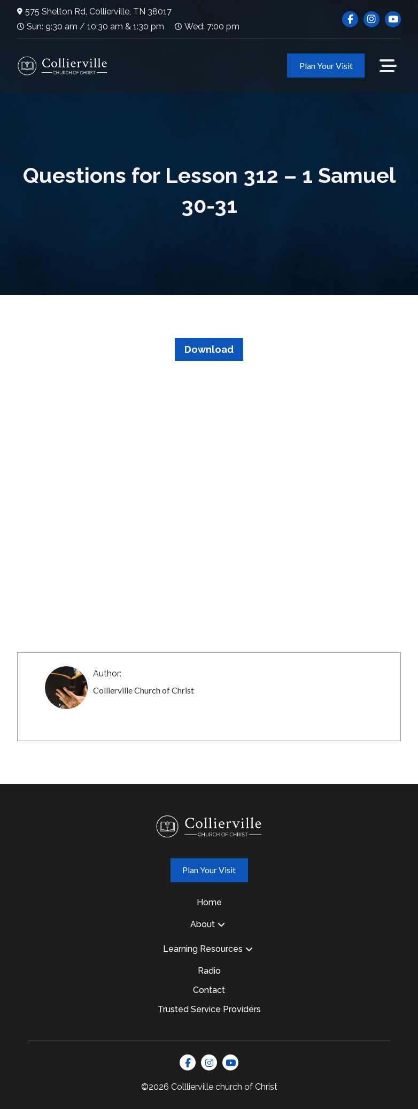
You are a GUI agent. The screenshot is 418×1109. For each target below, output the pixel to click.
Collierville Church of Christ (143, 690)
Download (209, 349)
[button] (388, 66)
